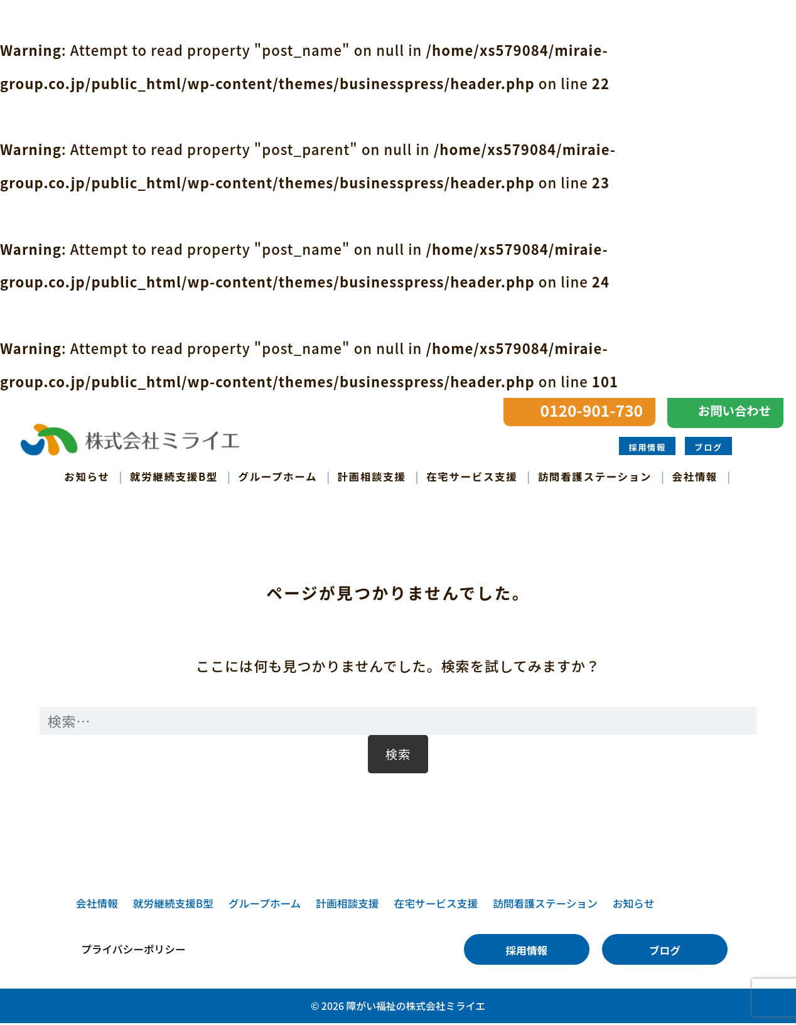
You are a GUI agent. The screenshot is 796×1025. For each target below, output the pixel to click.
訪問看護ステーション (595, 476)
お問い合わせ (734, 410)
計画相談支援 (372, 476)
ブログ (708, 447)
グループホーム (278, 476)
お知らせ (86, 476)
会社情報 (695, 476)
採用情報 (646, 447)
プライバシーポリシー (133, 951)
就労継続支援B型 (174, 476)
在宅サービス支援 (471, 476)
